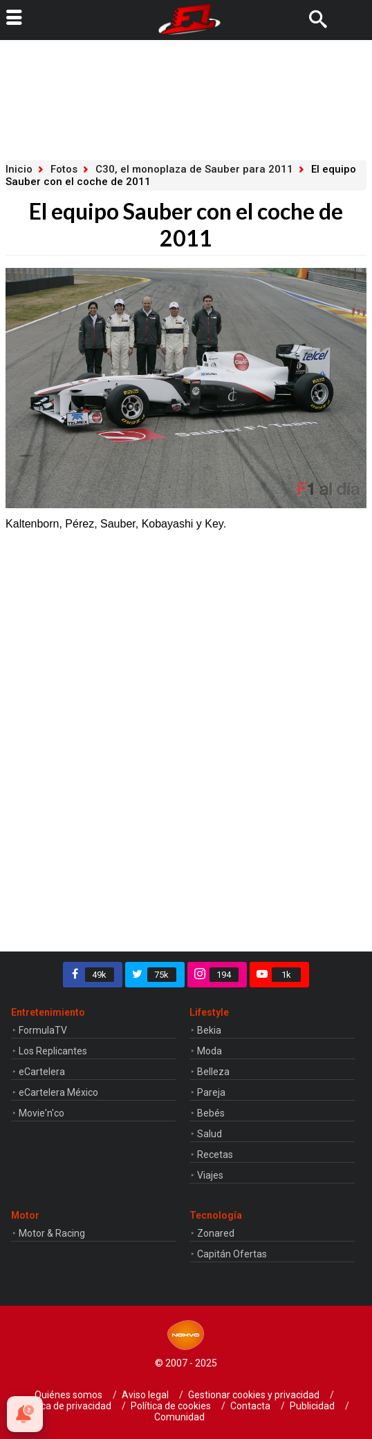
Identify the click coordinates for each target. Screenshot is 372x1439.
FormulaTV (43, 1030)
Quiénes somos (68, 1394)
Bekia (209, 1030)
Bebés (211, 1113)
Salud (209, 1133)
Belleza (213, 1071)
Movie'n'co (41, 1113)
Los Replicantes (53, 1050)
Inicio (19, 169)
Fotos (63, 169)
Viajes (210, 1175)
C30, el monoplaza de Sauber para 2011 (194, 169)
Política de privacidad (65, 1405)
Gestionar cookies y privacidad (253, 1394)
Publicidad (312, 1405)
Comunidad (179, 1416)
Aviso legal (145, 1394)
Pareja (211, 1092)
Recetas (215, 1154)
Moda (209, 1050)
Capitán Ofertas (232, 1253)
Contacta (250, 1405)
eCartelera (42, 1071)
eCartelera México (58, 1092)
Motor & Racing (52, 1233)
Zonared (215, 1233)
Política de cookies (171, 1405)
